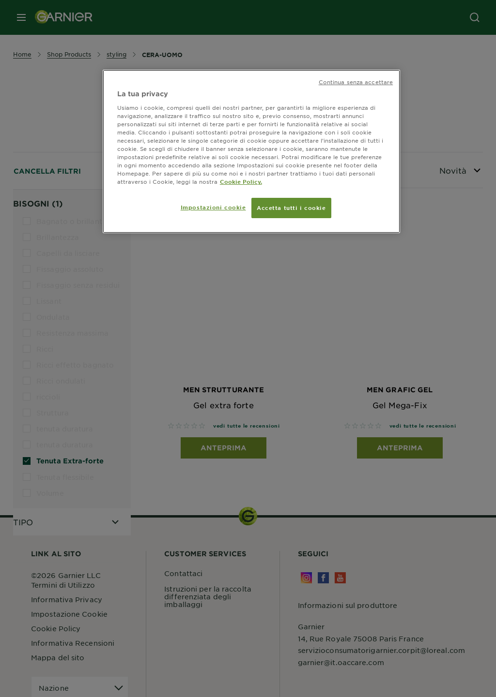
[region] (251, 151)
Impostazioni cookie (213, 207)
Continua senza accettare (356, 81)
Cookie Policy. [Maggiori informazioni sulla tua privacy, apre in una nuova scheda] (241, 181)
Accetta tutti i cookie (291, 207)
